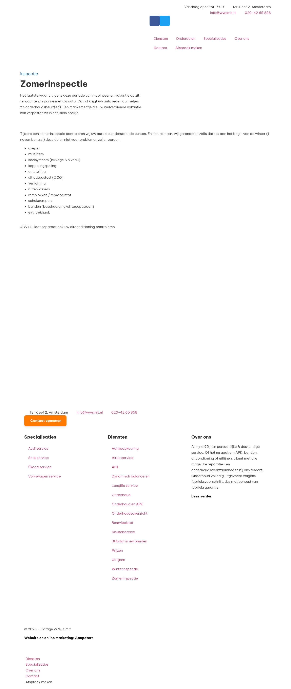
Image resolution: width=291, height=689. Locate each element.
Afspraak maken (188, 48)
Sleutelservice (123, 532)
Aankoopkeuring (125, 448)
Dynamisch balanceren (131, 476)
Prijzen (117, 550)
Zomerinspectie (125, 578)
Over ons (241, 38)
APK (115, 467)
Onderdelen (185, 38)
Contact (160, 48)
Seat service (38, 458)
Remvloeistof (122, 522)
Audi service (38, 448)
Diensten (161, 38)
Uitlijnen (118, 560)
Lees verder (201, 496)
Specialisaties (215, 38)
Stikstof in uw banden (129, 541)
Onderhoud (121, 495)
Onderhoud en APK (127, 504)
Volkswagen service (44, 476)
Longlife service (125, 485)
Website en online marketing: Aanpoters (58, 638)
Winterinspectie (125, 569)
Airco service (122, 458)
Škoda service (40, 467)
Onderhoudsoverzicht (130, 513)
